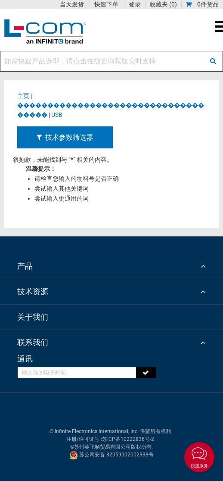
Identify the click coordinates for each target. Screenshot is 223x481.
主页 (23, 95)
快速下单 (106, 4)
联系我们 (32, 342)
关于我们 (32, 316)
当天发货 (72, 4)
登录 (135, 4)
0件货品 (202, 4)
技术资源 (32, 291)
